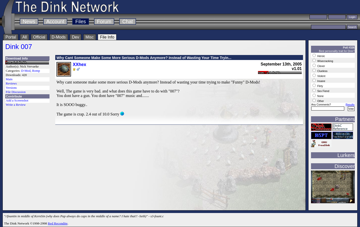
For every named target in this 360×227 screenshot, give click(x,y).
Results (350, 104)
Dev (75, 37)
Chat (127, 21)
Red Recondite (58, 223)
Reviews (11, 83)
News (29, 21)
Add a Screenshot (17, 100)
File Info (107, 37)
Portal (11, 37)
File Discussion (16, 92)
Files (80, 21)
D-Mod (25, 70)
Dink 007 (18, 46)
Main (9, 79)
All (24, 37)
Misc (90, 37)
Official (39, 37)
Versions (11, 88)
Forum (104, 21)
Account (55, 21)
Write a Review (16, 104)
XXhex (79, 64)
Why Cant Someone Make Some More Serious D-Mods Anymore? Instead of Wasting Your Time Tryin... (143, 58)
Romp (36, 70)
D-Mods (59, 37)
